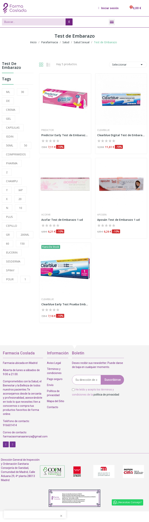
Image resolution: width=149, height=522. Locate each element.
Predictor (47, 130)
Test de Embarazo (11, 66)
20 (20, 199)
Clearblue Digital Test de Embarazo (121, 135)
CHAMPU (12, 181)
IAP (20, 190)
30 (22, 92)
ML (8, 92)
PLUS (9, 217)
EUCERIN (11, 252)
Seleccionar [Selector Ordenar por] (128, 64)
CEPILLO (11, 226)
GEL (8, 118)
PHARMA (11, 163)
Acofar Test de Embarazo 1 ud (62, 220)
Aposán (102, 215)
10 (20, 208)
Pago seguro (54, 379)
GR (8, 234)
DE (8, 101)
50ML (9, 145)
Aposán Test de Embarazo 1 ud (118, 220)
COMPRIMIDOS (16, 154)
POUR (10, 279)
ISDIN (9, 136)
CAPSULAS (13, 127)
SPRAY (10, 270)
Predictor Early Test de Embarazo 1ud (65, 135)
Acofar (45, 215)
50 (25, 145)
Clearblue (103, 130)
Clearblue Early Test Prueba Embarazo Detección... (65, 304)
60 (7, 243)
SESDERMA (13, 261)
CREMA (10, 110)
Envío (50, 385)
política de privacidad (106, 394)
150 (22, 243)
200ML (25, 234)
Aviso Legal (54, 362)
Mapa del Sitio (55, 401)
